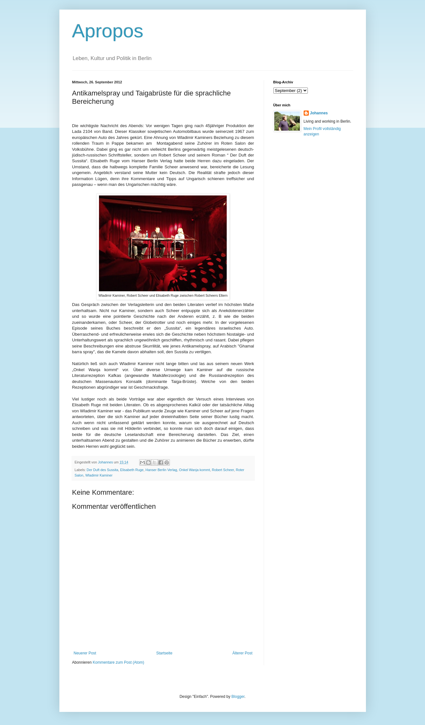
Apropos (107, 31)
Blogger (238, 696)
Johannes (319, 113)
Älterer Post (242, 653)
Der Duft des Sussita (102, 470)
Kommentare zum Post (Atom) (118, 662)
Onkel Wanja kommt (194, 470)
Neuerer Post (85, 653)
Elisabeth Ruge (131, 470)
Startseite (164, 653)
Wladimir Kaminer (98, 475)
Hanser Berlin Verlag (161, 470)
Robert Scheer (223, 470)
